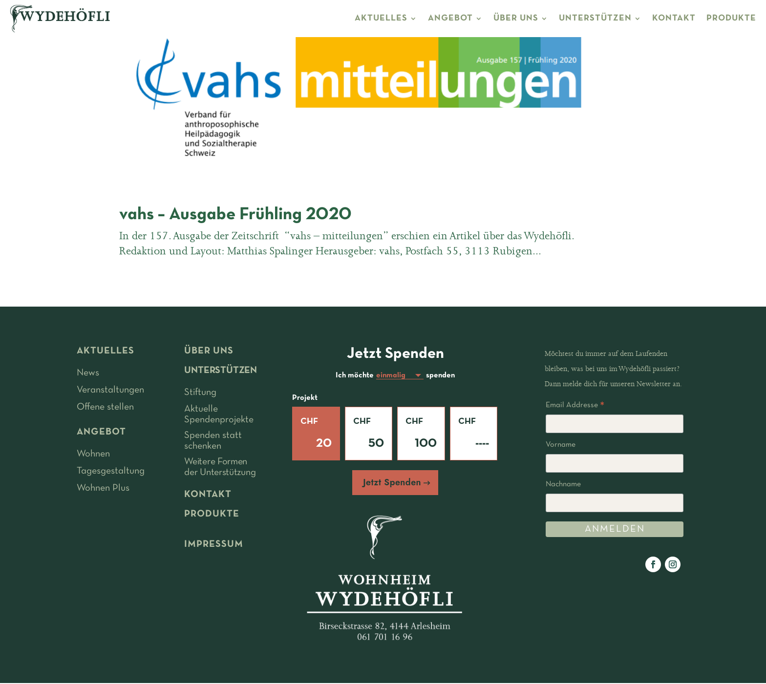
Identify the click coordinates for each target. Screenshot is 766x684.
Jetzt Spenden (392, 483)
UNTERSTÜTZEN (595, 18)
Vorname (560, 444)
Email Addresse (575, 406)
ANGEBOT (450, 18)
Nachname (563, 484)
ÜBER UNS (515, 18)
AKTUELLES (381, 18)
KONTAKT (674, 18)
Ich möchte (355, 376)
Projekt (305, 398)
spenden (440, 376)
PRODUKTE (731, 18)
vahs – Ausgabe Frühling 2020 (235, 215)
